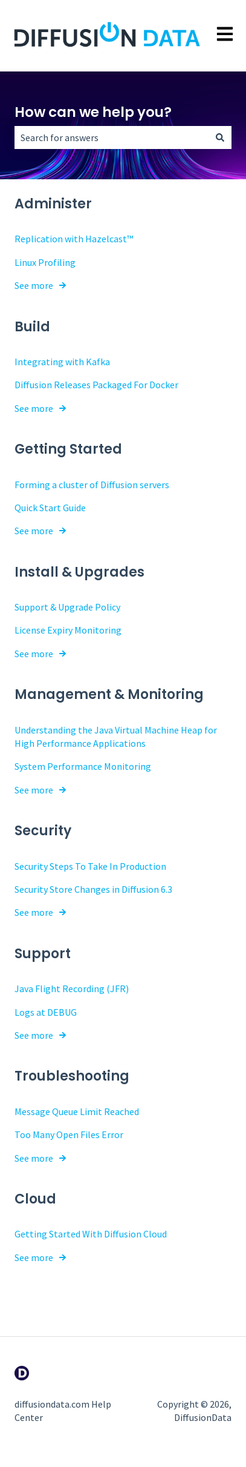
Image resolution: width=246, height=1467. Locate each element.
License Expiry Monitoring (68, 630)
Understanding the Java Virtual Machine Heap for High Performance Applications (116, 736)
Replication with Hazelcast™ (74, 239)
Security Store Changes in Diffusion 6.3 (93, 889)
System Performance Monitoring (83, 766)
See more (34, 285)
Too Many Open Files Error (69, 1134)
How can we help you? (93, 112)
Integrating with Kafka (62, 362)
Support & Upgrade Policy (67, 607)
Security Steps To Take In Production (90, 866)
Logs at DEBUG (46, 1012)
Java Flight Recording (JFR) (72, 988)
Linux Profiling (45, 262)
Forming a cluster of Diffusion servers (92, 485)
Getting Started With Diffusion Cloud (91, 1234)
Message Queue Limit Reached (77, 1111)
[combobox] (112, 137)
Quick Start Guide (50, 508)
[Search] (220, 137)
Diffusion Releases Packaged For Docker (96, 385)
